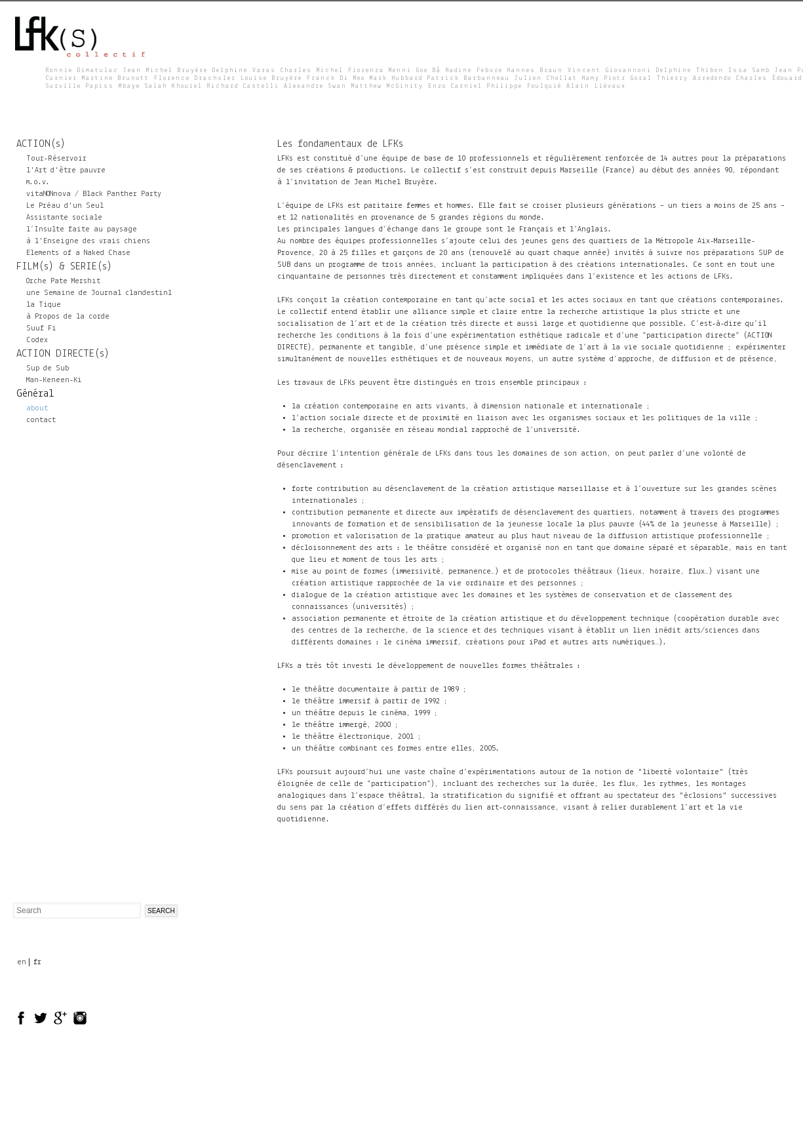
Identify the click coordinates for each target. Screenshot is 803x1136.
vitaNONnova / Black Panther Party (93, 194)
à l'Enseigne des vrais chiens (88, 241)
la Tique (43, 305)
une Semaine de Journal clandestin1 (99, 293)
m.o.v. (38, 182)
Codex (37, 340)
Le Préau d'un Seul (65, 206)
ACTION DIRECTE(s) (62, 354)
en (21, 962)
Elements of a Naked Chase (78, 253)
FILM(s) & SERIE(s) (64, 267)
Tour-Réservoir (56, 159)
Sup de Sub (47, 368)
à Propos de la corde (67, 317)
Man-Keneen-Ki (54, 380)
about (37, 408)
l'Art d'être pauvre (66, 170)
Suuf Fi (41, 328)
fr (37, 962)
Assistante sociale (64, 218)
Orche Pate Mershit (63, 281)
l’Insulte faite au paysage (81, 229)
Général (35, 394)
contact (41, 420)
